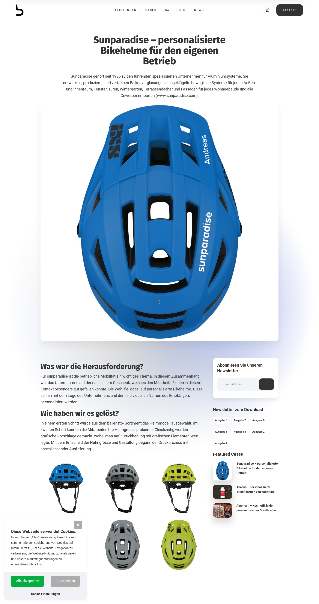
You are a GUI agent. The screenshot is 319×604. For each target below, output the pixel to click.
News (199, 10)
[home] (32, 10)
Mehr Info (35, 564)
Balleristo (175, 10)
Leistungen (126, 10)
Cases (150, 10)
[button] (126, 10)
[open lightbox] (66, 488)
